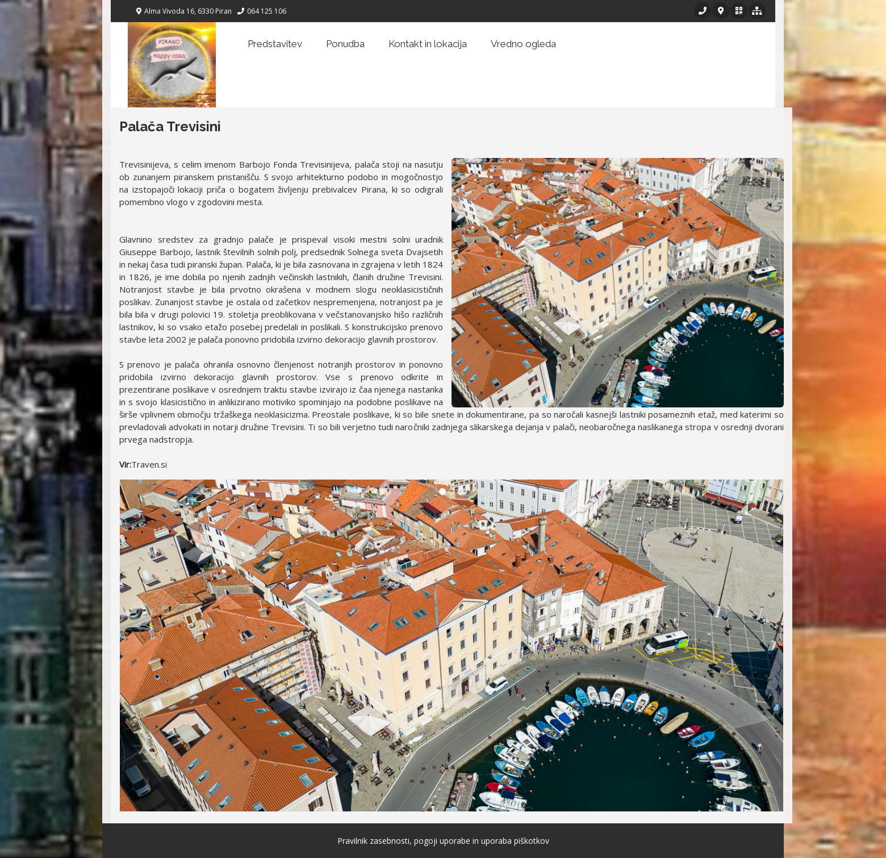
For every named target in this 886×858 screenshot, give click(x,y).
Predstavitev (275, 43)
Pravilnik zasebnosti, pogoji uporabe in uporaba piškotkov (443, 840)
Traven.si (149, 464)
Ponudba (345, 43)
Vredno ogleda (523, 43)
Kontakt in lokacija (427, 43)
